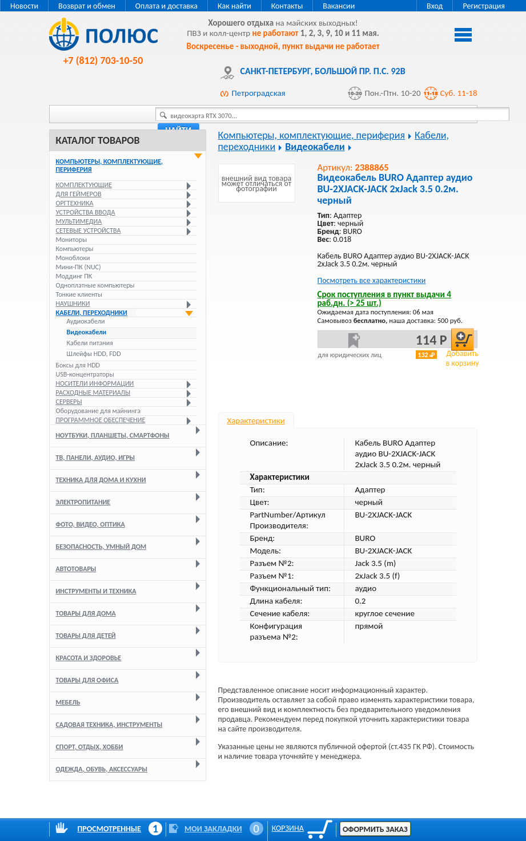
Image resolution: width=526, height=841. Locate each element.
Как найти (234, 6)
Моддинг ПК (74, 276)
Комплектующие (84, 185)
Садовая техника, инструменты (109, 725)
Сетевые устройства (88, 230)
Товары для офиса (87, 680)
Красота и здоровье (89, 658)
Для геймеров (79, 194)
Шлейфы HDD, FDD (94, 354)
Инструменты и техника (96, 591)
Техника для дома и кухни (101, 480)
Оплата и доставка (166, 6)
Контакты (287, 6)
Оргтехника (75, 203)
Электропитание (83, 502)
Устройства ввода (85, 212)
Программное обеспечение (101, 420)
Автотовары (76, 569)
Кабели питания (90, 343)
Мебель (68, 702)
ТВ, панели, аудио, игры (95, 458)
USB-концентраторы (85, 374)
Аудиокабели (86, 321)
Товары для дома (86, 613)
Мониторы (71, 240)
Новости (24, 6)
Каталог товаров (98, 140)
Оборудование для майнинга (98, 411)
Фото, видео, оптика (90, 524)
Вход (435, 6)
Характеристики (256, 420)
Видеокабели (87, 332)
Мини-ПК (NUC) (78, 267)
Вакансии (339, 6)
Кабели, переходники (91, 313)
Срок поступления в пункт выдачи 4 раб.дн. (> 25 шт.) (384, 298)
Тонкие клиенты (79, 294)
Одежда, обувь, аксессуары (101, 769)
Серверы (69, 402)
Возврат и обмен (86, 6)
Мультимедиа (79, 221)
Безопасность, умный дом (101, 547)
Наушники (73, 304)
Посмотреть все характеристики (372, 280)
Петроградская (259, 93)
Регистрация (484, 6)
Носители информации (95, 383)
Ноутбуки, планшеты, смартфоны (113, 435)
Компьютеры (75, 249)
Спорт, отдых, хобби (89, 747)
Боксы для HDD (78, 365)
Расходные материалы (93, 393)
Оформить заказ (375, 829)
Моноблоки (73, 258)
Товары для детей (86, 636)
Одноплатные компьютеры (95, 285)
